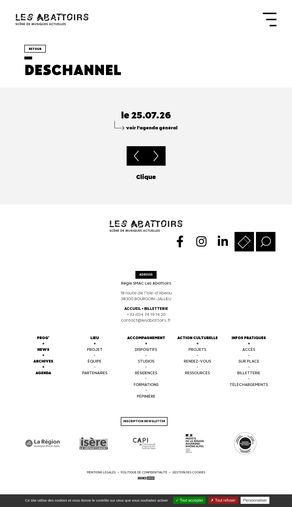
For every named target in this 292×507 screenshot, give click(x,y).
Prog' (43, 338)
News (43, 349)
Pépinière (146, 396)
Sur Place (248, 361)
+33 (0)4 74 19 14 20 (146, 314)
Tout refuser (223, 500)
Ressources (197, 373)
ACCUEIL (132, 308)
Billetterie (248, 373)
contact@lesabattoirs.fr (146, 320)
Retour (35, 49)
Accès (248, 349)
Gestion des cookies (188, 472)
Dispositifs (146, 349)
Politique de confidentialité (144, 472)
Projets (197, 349)
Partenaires (94, 373)
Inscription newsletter (144, 421)
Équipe (95, 361)
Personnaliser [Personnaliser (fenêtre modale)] (255, 500)
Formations (146, 385)
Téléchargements (249, 385)
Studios (146, 361)
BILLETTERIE (156, 308)
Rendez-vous (197, 361)
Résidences (146, 373)
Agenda (43, 373)
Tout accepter (189, 500)
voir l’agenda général (152, 128)
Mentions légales (101, 472)
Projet (95, 349)
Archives (43, 361)
